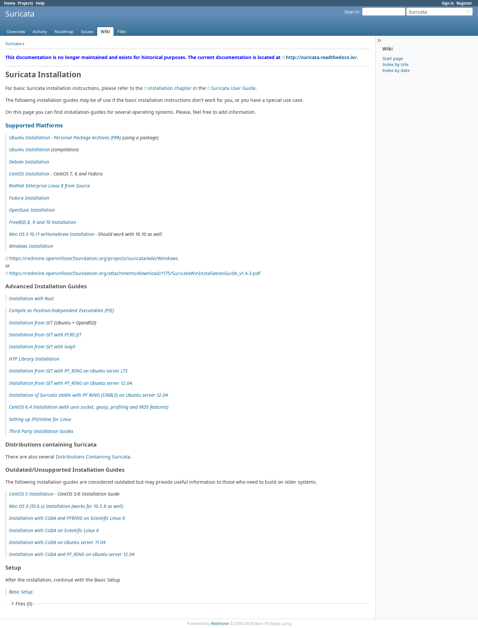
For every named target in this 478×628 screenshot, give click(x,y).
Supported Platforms (34, 125)
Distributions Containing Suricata (93, 457)
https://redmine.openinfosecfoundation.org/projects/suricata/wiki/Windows (93, 258)
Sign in (448, 3)
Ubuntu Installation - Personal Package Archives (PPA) (65, 137)
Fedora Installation (29, 198)
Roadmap (64, 32)
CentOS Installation (29, 174)
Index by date (396, 70)
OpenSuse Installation (32, 210)
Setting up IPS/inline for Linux (40, 419)
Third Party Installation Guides (41, 431)
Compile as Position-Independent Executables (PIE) (61, 310)
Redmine (220, 623)
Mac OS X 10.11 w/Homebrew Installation (51, 234)
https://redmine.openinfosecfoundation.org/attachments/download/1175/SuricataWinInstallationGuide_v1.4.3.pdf (135, 273)
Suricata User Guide (233, 88)
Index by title (395, 64)
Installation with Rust (31, 298)
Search (351, 12)
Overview (16, 32)
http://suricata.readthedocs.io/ (321, 57)
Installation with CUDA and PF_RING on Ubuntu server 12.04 (71, 554)
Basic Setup (21, 592)
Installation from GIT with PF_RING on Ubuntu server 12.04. (71, 383)
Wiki (105, 32)
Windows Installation (31, 246)
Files (122, 32)
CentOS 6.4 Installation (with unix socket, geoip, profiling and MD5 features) (88, 407)
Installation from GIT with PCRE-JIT (45, 334)
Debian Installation (29, 162)
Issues (87, 32)
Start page (392, 58)
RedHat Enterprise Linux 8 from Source (49, 185)
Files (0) (21, 603)
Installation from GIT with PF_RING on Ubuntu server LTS (68, 371)
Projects (25, 3)
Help (40, 3)
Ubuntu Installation (29, 149)
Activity (40, 32)
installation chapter (170, 88)
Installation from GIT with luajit (42, 346)
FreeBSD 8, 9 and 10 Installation (42, 222)
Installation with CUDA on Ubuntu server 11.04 (57, 542)
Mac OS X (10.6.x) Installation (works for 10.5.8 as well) (66, 506)
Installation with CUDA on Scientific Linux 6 (54, 530)
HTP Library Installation (34, 359)
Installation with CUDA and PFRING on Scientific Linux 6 (67, 518)
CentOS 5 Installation (31, 494)
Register (464, 3)
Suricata (13, 43)
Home (9, 3)
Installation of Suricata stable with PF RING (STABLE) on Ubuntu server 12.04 (88, 395)
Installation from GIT (31, 322)
